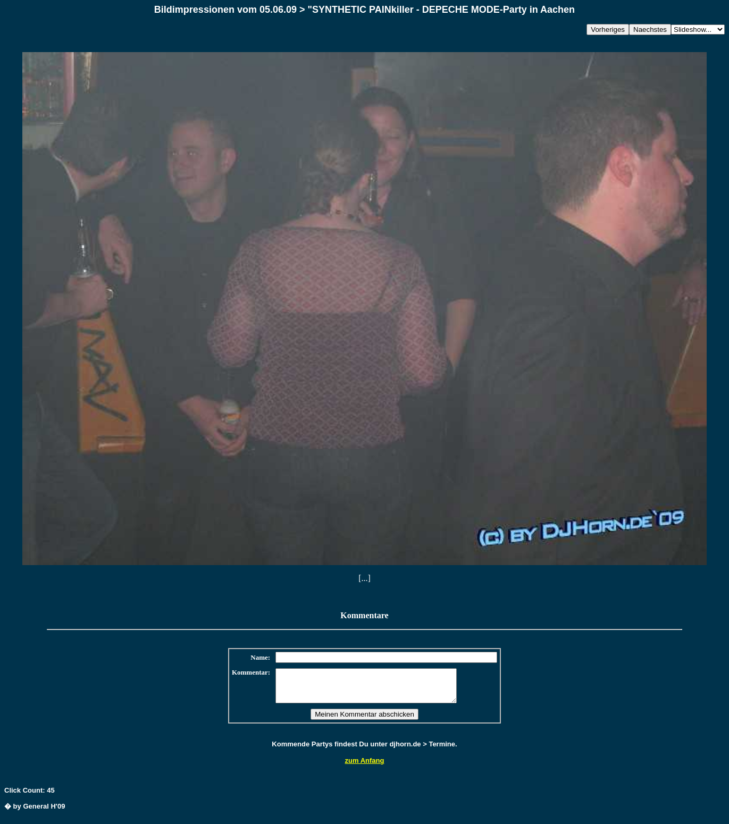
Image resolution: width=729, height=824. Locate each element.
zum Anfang (364, 767)
